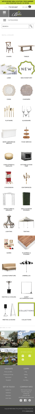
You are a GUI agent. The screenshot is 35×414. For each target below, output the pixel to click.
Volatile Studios (29, 411)
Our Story (25, 380)
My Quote (8, 380)
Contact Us (8, 390)
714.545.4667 (11, 7)
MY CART (25, 7)
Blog (26, 377)
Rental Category (8, 35)
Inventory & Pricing (8, 374)
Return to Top (5, 327)
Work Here (8, 398)
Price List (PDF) (8, 371)
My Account (8, 377)
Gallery (26, 374)
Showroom (8, 395)
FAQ (26, 371)
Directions (8, 392)
